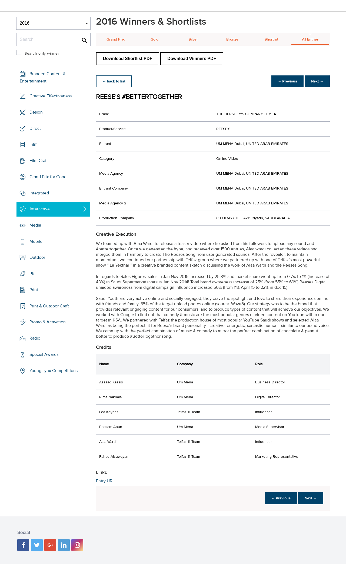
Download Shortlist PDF (127, 58)
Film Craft (38, 160)
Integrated (39, 192)
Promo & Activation (47, 322)
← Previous (287, 81)
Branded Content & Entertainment (43, 77)
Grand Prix (116, 39)
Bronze (232, 39)
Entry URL (105, 481)
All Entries (310, 39)
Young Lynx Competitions (53, 370)
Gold (154, 39)
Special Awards (43, 354)
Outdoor (37, 257)
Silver (193, 39)
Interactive (40, 209)
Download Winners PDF (191, 58)
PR (32, 273)
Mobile (35, 241)
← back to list (113, 81)
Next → (317, 81)
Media (35, 225)
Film (33, 144)
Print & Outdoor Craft (49, 306)
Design (36, 112)
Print (33, 290)
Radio (34, 338)
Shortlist (271, 39)
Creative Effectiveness (50, 96)
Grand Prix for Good (47, 177)
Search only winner (42, 53)
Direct (35, 128)
